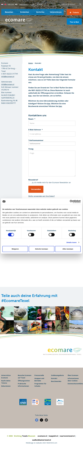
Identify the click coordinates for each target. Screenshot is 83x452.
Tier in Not (74, 22)
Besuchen (9, 12)
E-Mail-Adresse (35, 130)
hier (30, 96)
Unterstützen (56, 12)
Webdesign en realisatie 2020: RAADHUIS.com (41, 444)
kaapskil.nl (53, 437)
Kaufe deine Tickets (5, 383)
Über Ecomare (73, 377)
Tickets (76, 12)
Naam (31, 119)
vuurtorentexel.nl (67, 437)
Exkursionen (23, 5)
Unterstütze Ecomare (6, 378)
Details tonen (71, 242)
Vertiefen (40, 12)
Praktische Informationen (23, 386)
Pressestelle (39, 377)
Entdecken (24, 12)
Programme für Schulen (40, 386)
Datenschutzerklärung (75, 385)
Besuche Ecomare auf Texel (24, 378)
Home (30, 63)
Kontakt (39, 5)
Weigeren (15, 249)
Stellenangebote (57, 377)
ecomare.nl (42, 437)
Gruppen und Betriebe (39, 381)
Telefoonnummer (35, 140)
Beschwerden (56, 383)
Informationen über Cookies (73, 381)
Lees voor (12, 4)
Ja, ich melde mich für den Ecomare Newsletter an (51, 182)
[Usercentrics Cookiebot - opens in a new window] (71, 201)
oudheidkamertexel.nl (41, 441)
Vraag (30, 149)
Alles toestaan (68, 249)
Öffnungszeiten (24, 382)
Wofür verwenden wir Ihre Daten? (41, 196)
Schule (32, 5)
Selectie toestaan (41, 249)
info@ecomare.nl (7, 76)
